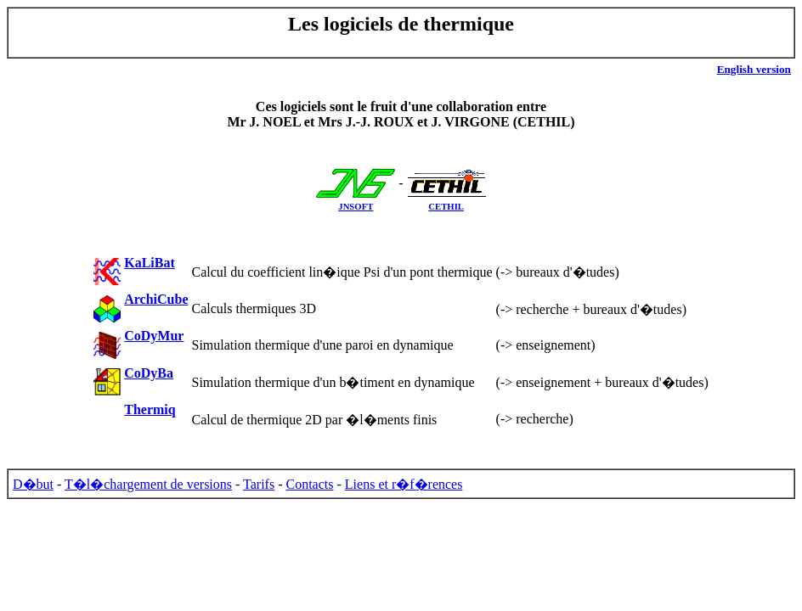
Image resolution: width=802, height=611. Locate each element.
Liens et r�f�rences (404, 484)
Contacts (310, 484)
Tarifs (258, 484)
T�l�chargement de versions (148, 484)
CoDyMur (154, 335)
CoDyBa (148, 373)
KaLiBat (149, 262)
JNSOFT (355, 206)
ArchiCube (156, 299)
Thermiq (149, 409)
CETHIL (446, 206)
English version (754, 69)
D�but (33, 484)
